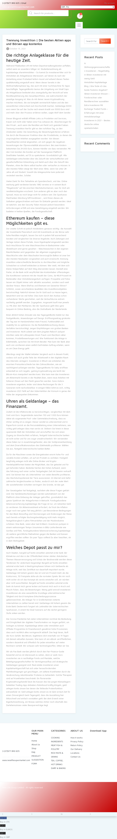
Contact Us (75, 756)
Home (34, 740)
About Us (36, 744)
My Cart (80, 16)
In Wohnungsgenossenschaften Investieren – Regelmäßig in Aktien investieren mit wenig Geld (97, 71)
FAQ (33, 752)
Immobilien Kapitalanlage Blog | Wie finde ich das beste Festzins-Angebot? (96, 86)
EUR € (58, 827)
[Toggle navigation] (79, 25)
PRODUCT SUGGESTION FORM (38, 760)
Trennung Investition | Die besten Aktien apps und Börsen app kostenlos (38, 42)
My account (109, 3)
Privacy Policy (77, 741)
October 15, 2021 (16, 48)
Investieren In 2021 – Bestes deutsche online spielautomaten (97, 124)
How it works (77, 737)
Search (105, 41)
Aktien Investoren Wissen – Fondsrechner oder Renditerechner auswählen (96, 98)
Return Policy (77, 745)
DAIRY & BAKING (58, 768)
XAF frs (58, 820)
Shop (34, 748)
